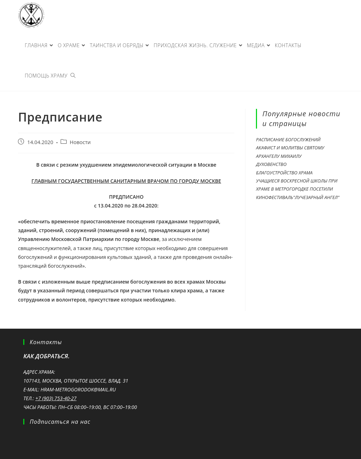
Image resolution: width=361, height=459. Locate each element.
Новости (80, 142)
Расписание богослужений (288, 139)
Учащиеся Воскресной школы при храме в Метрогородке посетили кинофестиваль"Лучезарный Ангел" (297, 189)
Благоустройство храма (284, 172)
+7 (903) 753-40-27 (56, 398)
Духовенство (271, 164)
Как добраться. (46, 356)
